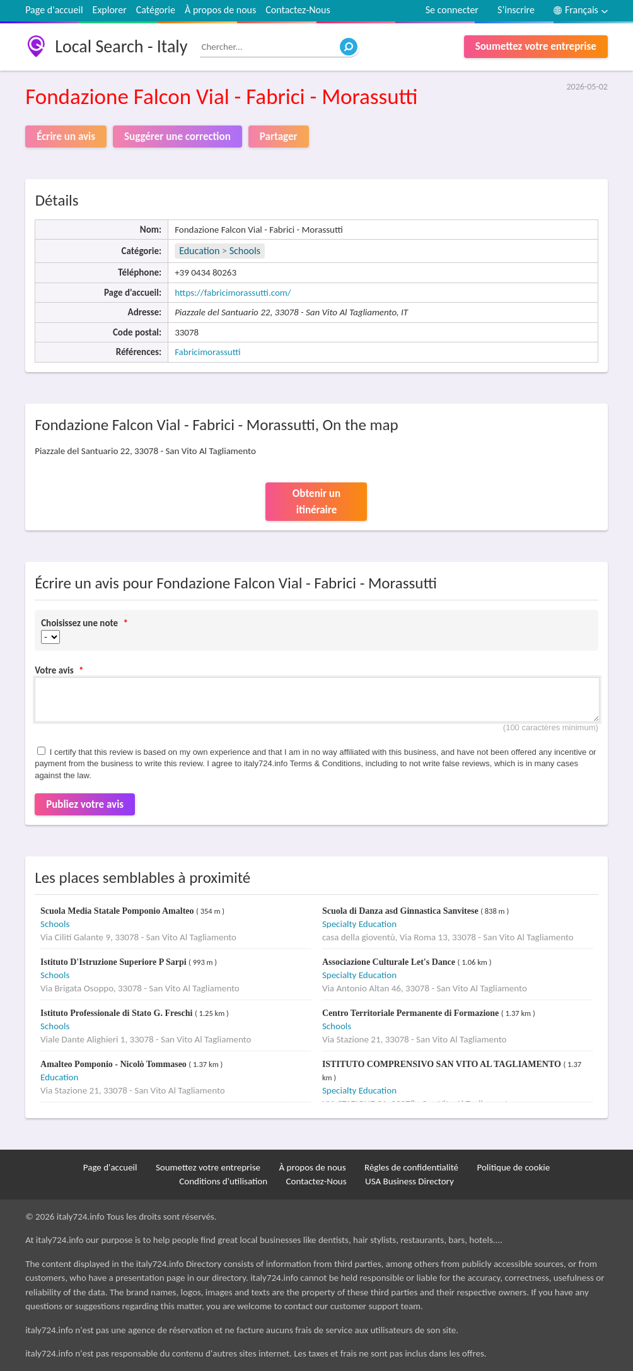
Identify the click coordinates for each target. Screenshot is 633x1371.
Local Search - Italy (121, 46)
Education (199, 251)
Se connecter (452, 10)
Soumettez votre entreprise (535, 46)
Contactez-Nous (297, 10)
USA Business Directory (409, 1181)
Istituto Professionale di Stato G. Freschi (117, 1013)
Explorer (110, 10)
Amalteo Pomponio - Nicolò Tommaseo (114, 1064)
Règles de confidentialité (411, 1167)
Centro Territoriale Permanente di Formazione (411, 1013)
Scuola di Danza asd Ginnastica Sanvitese (401, 911)
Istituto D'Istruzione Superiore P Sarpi (114, 962)
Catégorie (155, 10)
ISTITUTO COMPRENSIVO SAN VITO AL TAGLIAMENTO (443, 1064)
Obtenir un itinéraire (316, 501)
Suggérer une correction (177, 136)
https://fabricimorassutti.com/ (233, 292)
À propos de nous (220, 10)
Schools (244, 251)
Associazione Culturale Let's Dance (390, 962)
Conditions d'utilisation (223, 1181)
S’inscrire (516, 10)
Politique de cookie (513, 1167)
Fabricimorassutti (207, 352)
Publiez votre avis (85, 804)
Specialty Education (359, 924)
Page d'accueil (54, 10)
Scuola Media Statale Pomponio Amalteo (118, 911)
